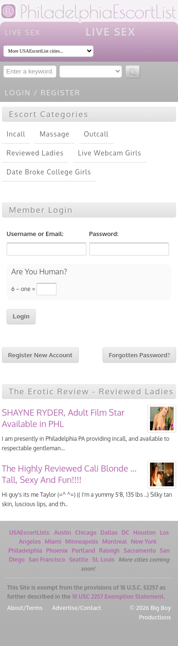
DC (126, 532)
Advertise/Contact (76, 607)
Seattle (78, 559)
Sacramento (139, 550)
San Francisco (46, 559)
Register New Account (40, 355)
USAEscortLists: (29, 532)
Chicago (85, 532)
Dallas (109, 532)
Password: (104, 233)
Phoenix (57, 550)
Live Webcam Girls (109, 153)
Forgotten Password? (139, 355)
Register (61, 92)
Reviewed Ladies (35, 153)
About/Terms (24, 607)
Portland (83, 550)
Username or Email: (35, 233)
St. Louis (103, 559)
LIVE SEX (22, 32)
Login (18, 92)
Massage (54, 134)
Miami (53, 541)
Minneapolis (81, 541)
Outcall (96, 134)
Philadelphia (25, 550)
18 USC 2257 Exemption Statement (118, 596)
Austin (62, 532)
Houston (144, 532)
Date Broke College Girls (49, 172)
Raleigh (109, 550)
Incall (16, 134)
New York (144, 541)
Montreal (114, 541)
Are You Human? (39, 272)
